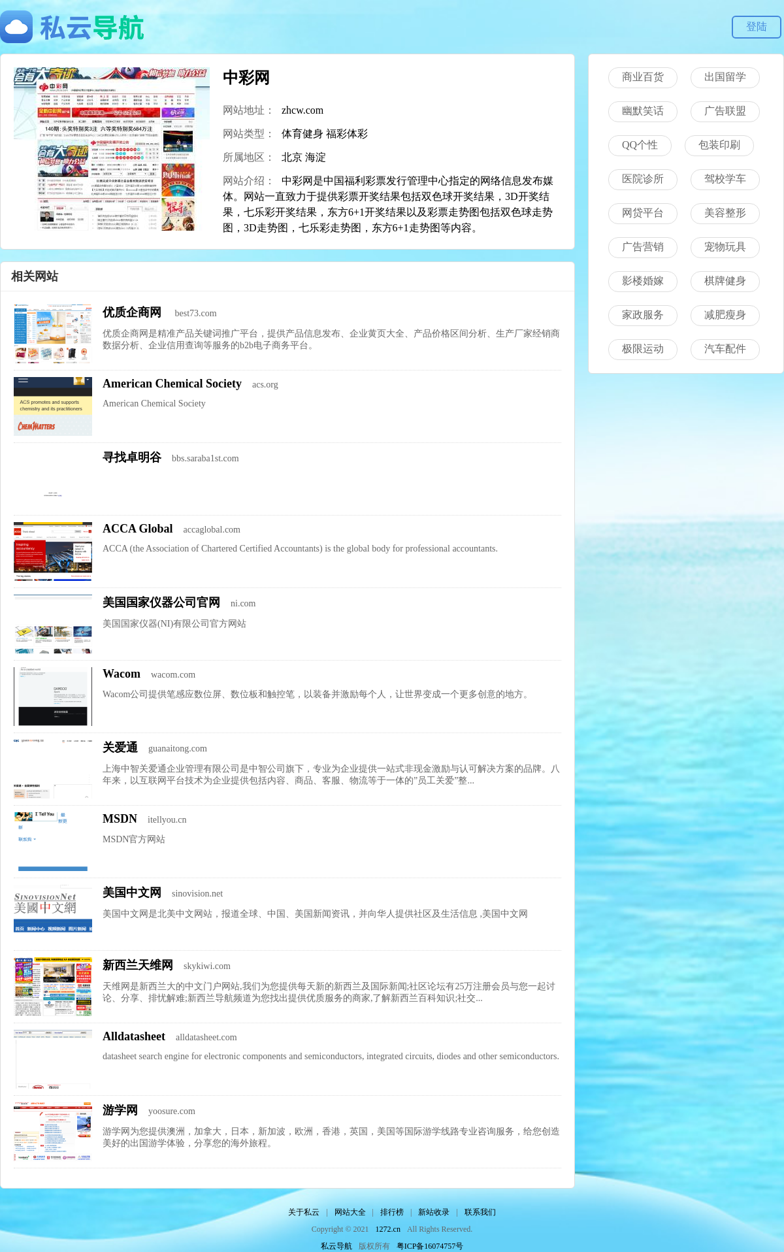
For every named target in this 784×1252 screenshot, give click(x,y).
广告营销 (643, 246)
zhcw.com (302, 110)
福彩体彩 (347, 133)
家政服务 (643, 314)
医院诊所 (643, 178)
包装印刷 (719, 144)
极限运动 (643, 348)
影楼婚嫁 (643, 280)
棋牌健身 (725, 280)
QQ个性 (640, 144)
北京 (292, 157)
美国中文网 (132, 892)
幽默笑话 (643, 110)
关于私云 (303, 1212)
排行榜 (392, 1212)
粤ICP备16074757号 (430, 1246)
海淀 (315, 157)
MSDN (120, 818)
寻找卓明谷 (132, 457)
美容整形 (725, 212)
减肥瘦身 (725, 314)
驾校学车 (725, 178)
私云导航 (336, 1246)
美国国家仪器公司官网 (161, 602)
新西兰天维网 (138, 965)
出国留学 (725, 76)
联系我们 (480, 1212)
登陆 (756, 26)
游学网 (120, 1110)
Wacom (121, 673)
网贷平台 (643, 212)
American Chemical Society (172, 383)
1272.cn (388, 1229)
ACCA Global (138, 528)
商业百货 (643, 76)
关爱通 (120, 747)
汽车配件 (725, 348)
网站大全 (350, 1212)
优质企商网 (134, 312)
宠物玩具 (725, 246)
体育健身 (302, 133)
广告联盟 (725, 110)
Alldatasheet (134, 1036)
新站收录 (433, 1212)
